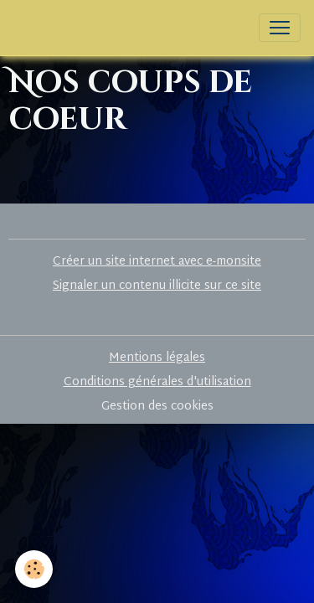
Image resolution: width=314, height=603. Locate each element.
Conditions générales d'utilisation (157, 382)
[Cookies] (34, 569)
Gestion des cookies (157, 406)
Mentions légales (157, 358)
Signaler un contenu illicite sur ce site (157, 286)
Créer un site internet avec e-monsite (157, 261)
